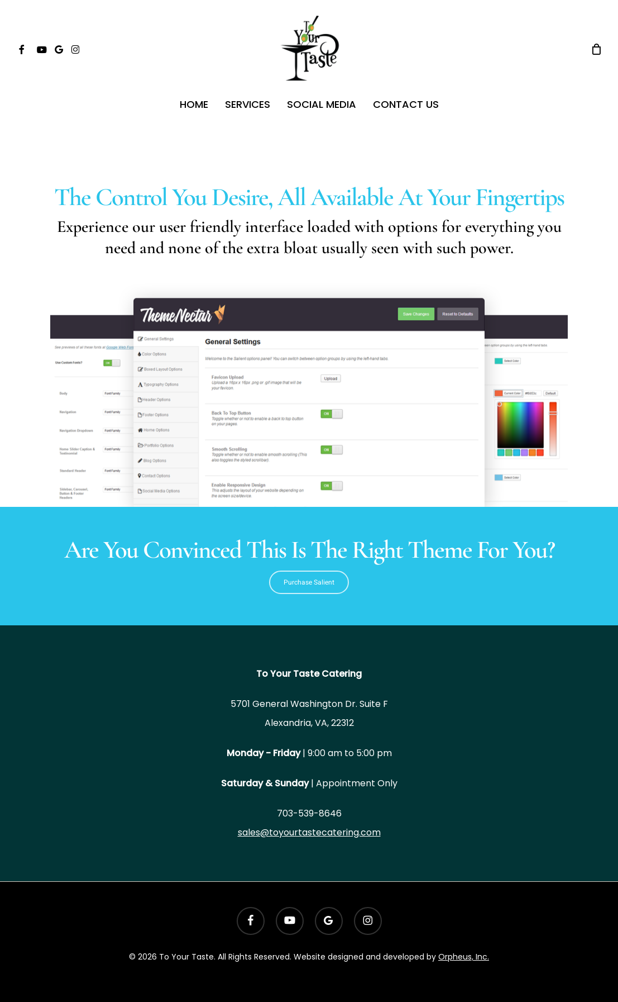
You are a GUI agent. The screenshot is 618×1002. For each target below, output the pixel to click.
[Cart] (596, 49)
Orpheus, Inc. (463, 956)
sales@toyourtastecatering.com (309, 832)
